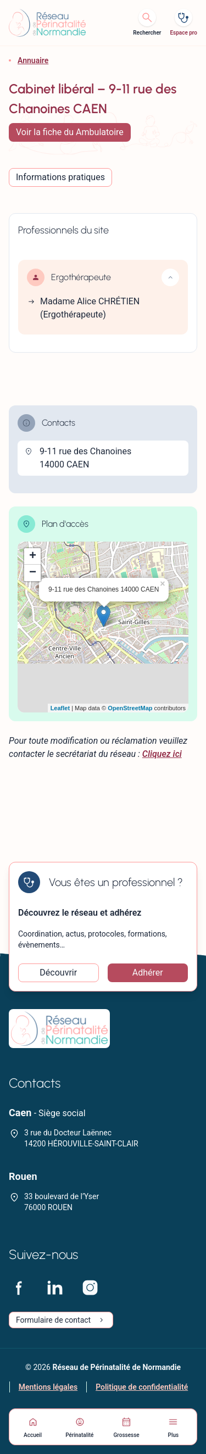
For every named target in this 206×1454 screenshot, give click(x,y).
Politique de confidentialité (142, 1387)
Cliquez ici (162, 754)
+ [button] (32, 556)
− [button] (32, 573)
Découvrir (58, 972)
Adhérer (147, 972)
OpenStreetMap (130, 708)
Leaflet (60, 708)
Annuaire (33, 60)
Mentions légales (48, 1387)
